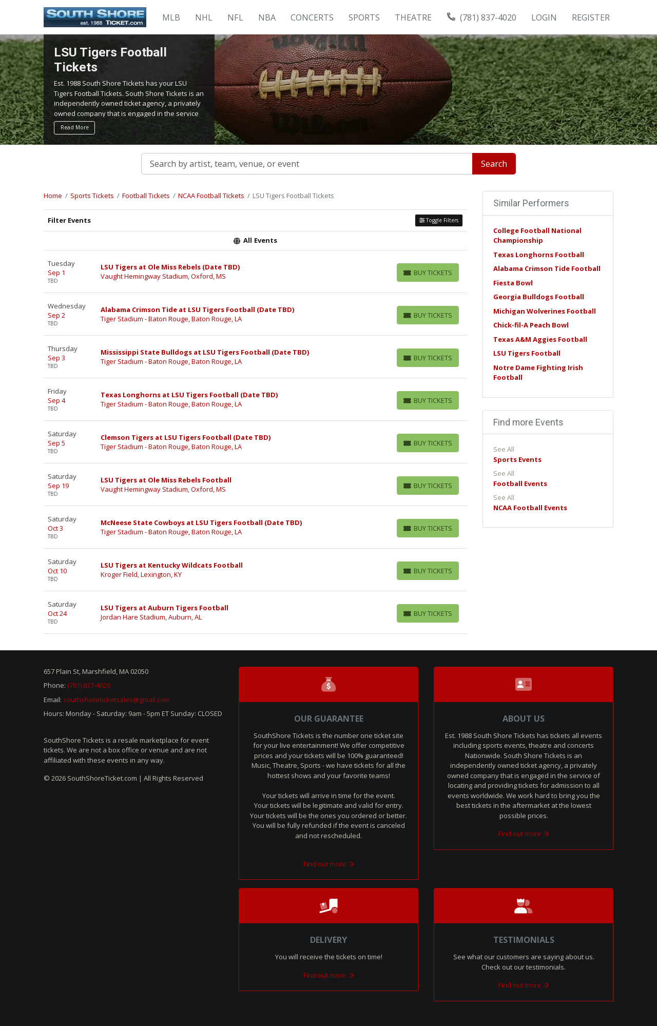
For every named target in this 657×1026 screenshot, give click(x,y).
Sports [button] (364, 17)
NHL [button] (203, 17)
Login (544, 17)
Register (591, 17)
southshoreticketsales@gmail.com (116, 699)
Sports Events (517, 459)
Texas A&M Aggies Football (540, 339)
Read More (75, 127)
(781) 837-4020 (482, 17)
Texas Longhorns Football (538, 254)
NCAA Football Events (530, 507)
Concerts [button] (312, 17)
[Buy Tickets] (428, 272)
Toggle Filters (438, 220)
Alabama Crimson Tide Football (547, 268)
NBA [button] (267, 17)
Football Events (520, 483)
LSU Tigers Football (527, 353)
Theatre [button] (413, 17)
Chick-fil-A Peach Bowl (531, 325)
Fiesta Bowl (513, 282)
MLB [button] (171, 17)
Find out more (328, 863)
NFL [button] (235, 17)
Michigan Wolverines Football (544, 311)
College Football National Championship (537, 235)
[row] (255, 271)
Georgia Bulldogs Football (538, 296)
